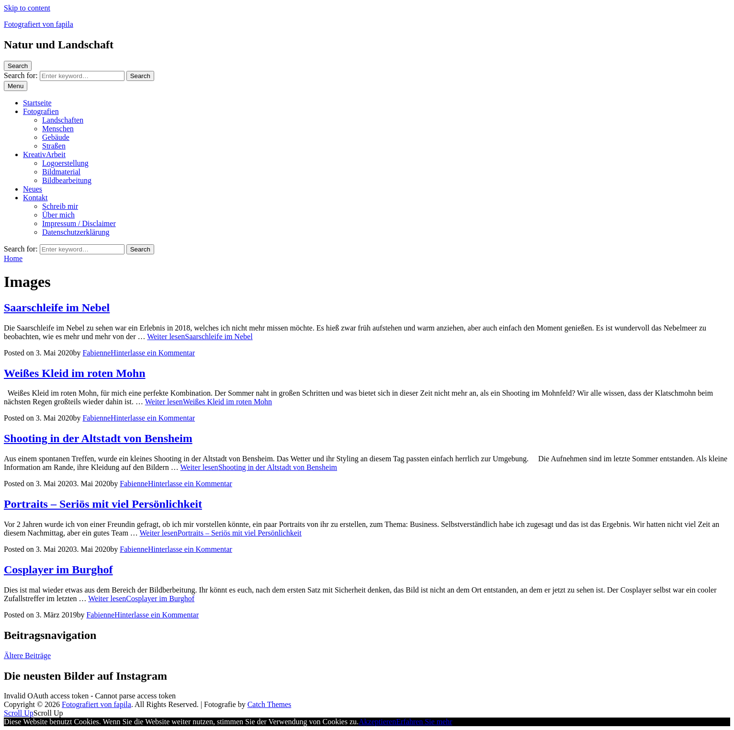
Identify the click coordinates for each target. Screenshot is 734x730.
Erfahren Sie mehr (424, 722)
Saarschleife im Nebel (57, 307)
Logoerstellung (65, 163)
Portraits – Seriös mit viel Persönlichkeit (103, 504)
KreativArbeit (44, 154)
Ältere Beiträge (27, 655)
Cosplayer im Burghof (58, 569)
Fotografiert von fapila (38, 24)
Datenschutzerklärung (75, 232)
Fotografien (41, 111)
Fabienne (96, 353)
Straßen (54, 146)
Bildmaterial (61, 172)
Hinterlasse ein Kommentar (153, 353)
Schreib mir (60, 206)
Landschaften (62, 120)
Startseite (37, 103)
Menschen (58, 129)
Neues (32, 189)
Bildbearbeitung (66, 180)
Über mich (58, 215)
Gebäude (55, 137)
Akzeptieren (377, 722)
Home (13, 258)
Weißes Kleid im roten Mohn (75, 373)
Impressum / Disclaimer (79, 223)
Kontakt (35, 198)
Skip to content (27, 8)
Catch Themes (270, 704)
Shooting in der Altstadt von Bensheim (98, 438)
